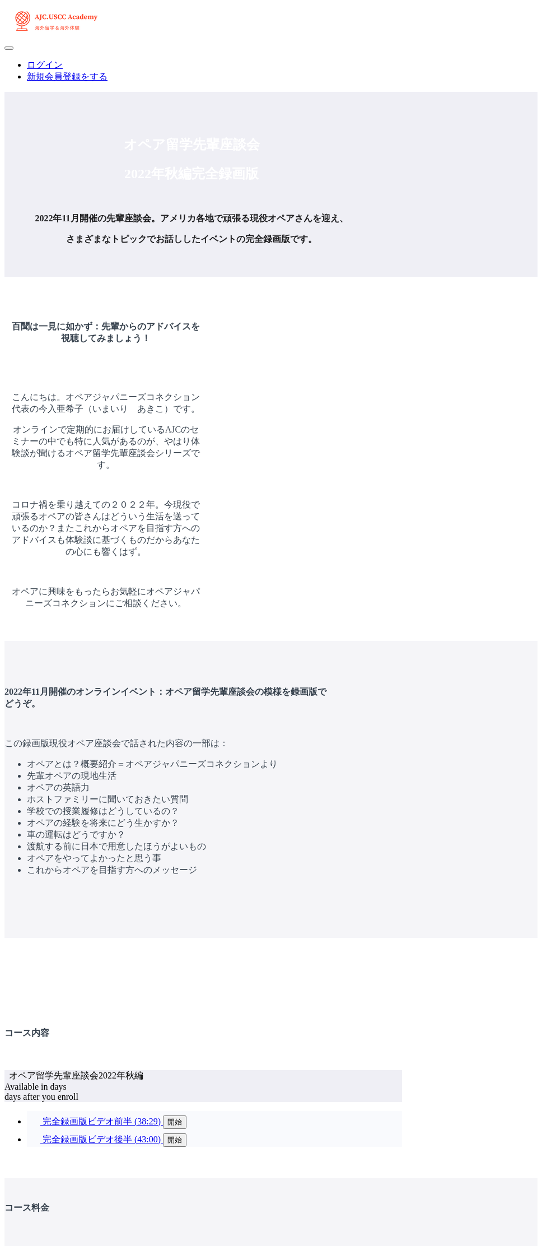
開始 (174, 1122)
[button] (8, 48)
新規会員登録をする (67, 76)
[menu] (271, 71)
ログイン (45, 64)
